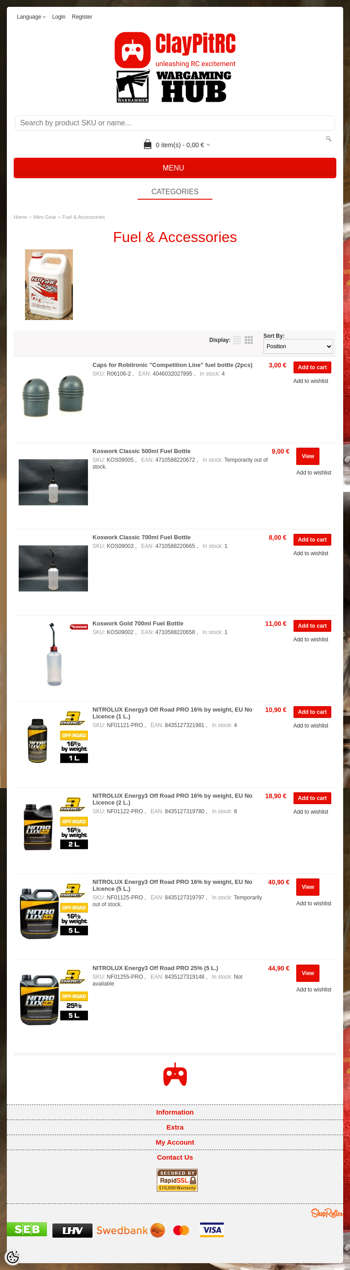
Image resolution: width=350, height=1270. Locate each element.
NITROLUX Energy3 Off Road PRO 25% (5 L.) (155, 968)
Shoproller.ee (327, 1213)
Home (20, 217)
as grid (249, 340)
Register (82, 17)
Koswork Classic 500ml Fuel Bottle (141, 451)
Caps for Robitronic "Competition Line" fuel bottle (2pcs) (172, 364)
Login (58, 17)
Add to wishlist (311, 381)
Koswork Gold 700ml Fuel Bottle (138, 623)
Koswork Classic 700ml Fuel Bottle (141, 537)
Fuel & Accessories (83, 217)
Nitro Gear (45, 217)
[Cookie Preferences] (13, 1257)
